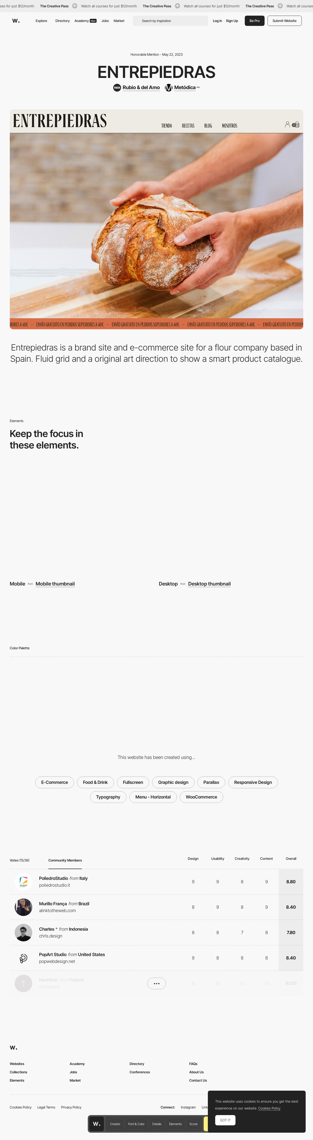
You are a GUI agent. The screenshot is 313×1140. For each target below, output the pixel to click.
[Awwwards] (16, 21)
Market (119, 21)
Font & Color (136, 1124)
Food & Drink (95, 782)
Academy (86, 21)
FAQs (193, 1064)
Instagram (188, 1107)
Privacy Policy (71, 1107)
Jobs (105, 21)
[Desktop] (231, 520)
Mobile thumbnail (55, 583)
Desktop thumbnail (209, 583)
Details (156, 1124)
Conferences (140, 1072)
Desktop (168, 584)
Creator (115, 1124)
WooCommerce (201, 796)
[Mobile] (82, 520)
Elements (175, 1124)
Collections (18, 1072)
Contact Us (198, 1080)
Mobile (17, 584)
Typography (108, 796)
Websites (17, 1064)
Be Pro (255, 21)
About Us (196, 1072)
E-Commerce (54, 782)
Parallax (211, 782)
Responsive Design (253, 782)
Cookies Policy (21, 1107)
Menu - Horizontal (153, 796)
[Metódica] (182, 88)
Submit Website (285, 21)
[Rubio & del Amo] (136, 88)
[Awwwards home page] (96, 1124)
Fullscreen (133, 782)
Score (194, 1124)
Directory (63, 21)
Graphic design (173, 782)
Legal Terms (46, 1107)
